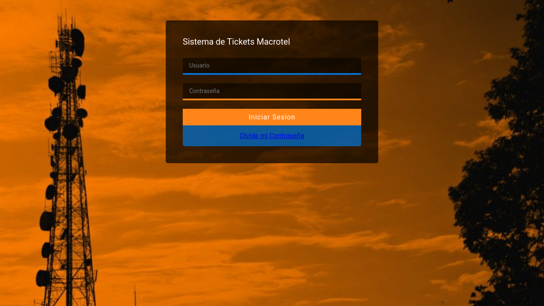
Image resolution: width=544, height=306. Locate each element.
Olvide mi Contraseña (272, 136)
